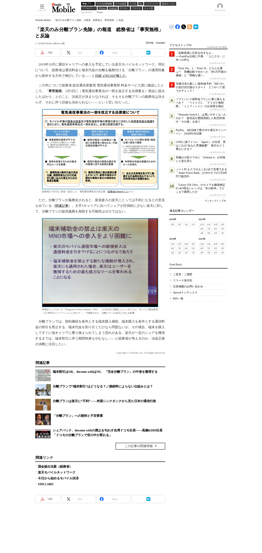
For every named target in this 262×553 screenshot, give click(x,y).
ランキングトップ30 (215, 200)
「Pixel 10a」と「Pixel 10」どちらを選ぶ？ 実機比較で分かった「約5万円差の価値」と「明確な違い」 (201, 72)
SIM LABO (46, 484)
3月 (179, 224)
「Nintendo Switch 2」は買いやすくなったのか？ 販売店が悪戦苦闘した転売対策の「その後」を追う (201, 118)
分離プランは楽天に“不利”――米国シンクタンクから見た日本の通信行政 (104, 401)
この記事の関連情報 (139, 446)
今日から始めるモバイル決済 (58, 478)
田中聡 (149, 42)
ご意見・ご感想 (182, 274)
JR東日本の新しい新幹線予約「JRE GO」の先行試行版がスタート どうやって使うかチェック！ (201, 87)
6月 (215, 229)
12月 (202, 224)
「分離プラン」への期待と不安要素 (78, 415)
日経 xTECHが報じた (110, 76)
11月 (209, 224)
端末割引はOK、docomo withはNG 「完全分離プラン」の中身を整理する (105, 371)
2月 (186, 224)
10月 (216, 224)
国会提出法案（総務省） (55, 466)
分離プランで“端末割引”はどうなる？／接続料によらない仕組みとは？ (103, 386)
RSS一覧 (178, 298)
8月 (201, 229)
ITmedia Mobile (42, 20)
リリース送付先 (182, 280)
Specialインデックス (185, 292)
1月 (193, 224)
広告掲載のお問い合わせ (188, 286)
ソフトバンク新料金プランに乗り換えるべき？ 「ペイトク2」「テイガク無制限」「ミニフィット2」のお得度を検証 (200, 103)
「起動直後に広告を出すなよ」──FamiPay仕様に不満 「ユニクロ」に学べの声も (200, 56)
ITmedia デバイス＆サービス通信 (171, 26)
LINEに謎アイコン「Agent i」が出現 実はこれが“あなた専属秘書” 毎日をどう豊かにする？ (201, 146)
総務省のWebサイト (118, 191)
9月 (222, 224)
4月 (172, 224)
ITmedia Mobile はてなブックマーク (195, 26)
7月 (208, 229)
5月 (222, 229)
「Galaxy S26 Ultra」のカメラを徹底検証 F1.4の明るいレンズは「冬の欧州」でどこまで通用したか (202, 188)
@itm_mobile (183, 25)
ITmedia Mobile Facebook (177, 25)
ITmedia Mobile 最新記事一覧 (189, 26)
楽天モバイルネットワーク (56, 472)
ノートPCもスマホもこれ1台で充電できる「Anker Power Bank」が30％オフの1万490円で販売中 (201, 173)
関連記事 (61, 206)
